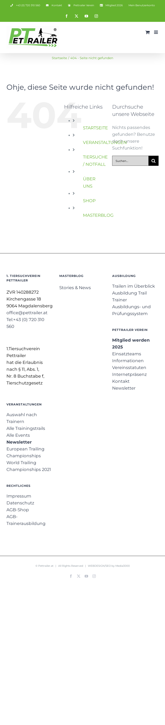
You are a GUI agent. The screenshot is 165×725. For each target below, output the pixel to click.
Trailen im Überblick (133, 286)
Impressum (18, 496)
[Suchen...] (130, 161)
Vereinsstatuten (129, 367)
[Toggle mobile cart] (147, 32)
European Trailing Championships (25, 452)
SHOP (89, 200)
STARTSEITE (95, 127)
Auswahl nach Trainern (21, 418)
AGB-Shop (17, 509)
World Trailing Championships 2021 (28, 466)
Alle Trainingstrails (25, 428)
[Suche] (153, 161)
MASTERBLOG (98, 215)
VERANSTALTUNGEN (105, 142)
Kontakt (121, 381)
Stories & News (75, 287)
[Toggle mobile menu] (156, 32)
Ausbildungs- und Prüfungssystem (131, 310)
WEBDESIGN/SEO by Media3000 (109, 565)
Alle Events (18, 435)
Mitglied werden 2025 (131, 344)
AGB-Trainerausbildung (26, 520)
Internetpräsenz (129, 374)
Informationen (128, 360)
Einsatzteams (126, 353)
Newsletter (124, 388)
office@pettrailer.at (26, 312)
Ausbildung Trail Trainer (129, 296)
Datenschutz (20, 502)
